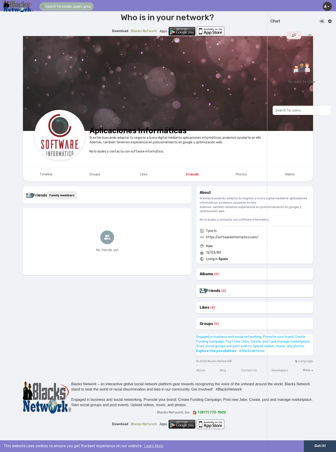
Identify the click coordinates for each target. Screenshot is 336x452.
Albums (206, 274)
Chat (275, 21)
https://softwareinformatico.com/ (232, 237)
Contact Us (249, 370)
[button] (67, 6)
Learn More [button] (153, 446)
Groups (206, 324)
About (200, 370)
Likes (204, 307)
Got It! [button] (319, 446)
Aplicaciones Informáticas (138, 130)
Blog (223, 370)
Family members (62, 195)
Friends (213, 291)
